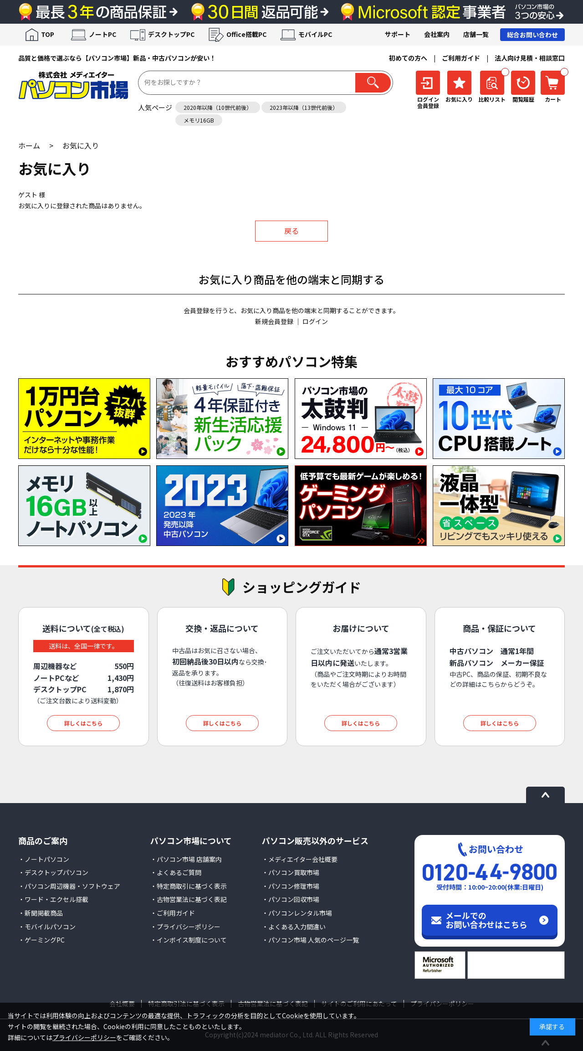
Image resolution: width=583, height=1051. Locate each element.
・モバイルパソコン (47, 926)
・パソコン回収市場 (290, 899)
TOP (47, 34)
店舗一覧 (476, 34)
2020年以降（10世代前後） (218, 107)
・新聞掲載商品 (40, 912)
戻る (291, 230)
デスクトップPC (171, 34)
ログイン (315, 321)
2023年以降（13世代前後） (304, 107)
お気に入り (80, 145)
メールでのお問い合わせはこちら (486, 919)
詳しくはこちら (83, 723)
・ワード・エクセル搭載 (53, 899)
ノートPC (102, 34)
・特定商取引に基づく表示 (188, 886)
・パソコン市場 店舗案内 (186, 859)
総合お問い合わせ (532, 34)
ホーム (29, 145)
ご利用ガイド (461, 57)
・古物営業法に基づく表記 (188, 899)
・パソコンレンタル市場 (297, 912)
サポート (397, 34)
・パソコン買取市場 (290, 872)
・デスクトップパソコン (53, 872)
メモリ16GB (199, 120)
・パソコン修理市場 (290, 886)
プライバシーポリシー (84, 1037)
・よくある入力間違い (294, 926)
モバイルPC (315, 34)
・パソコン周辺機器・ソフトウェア (69, 886)
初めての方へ (408, 57)
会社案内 (437, 34)
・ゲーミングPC (41, 939)
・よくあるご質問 (175, 872)
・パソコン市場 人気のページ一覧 (310, 939)
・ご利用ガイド (172, 912)
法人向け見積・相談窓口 (530, 57)
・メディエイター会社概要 (300, 859)
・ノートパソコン (43, 859)
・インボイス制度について (188, 939)
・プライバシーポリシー (185, 926)
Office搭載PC (246, 34)
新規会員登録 (274, 321)
